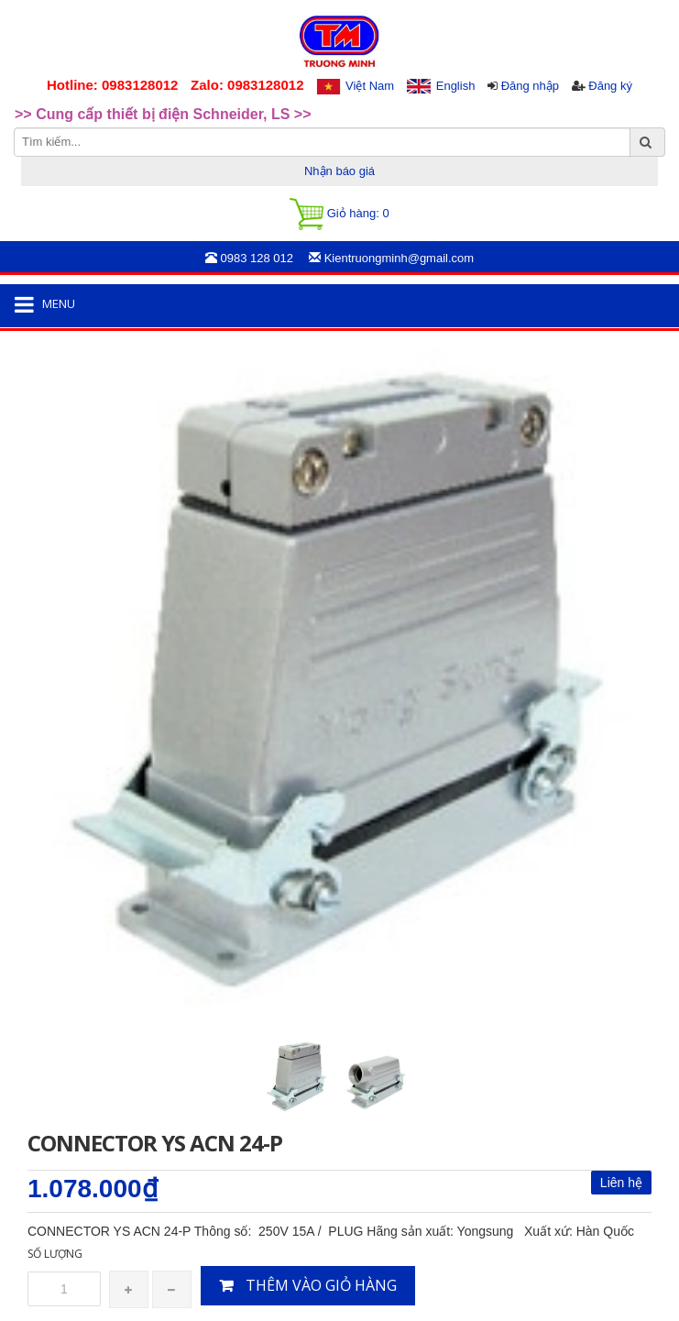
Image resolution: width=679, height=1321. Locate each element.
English (456, 86)
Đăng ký (610, 86)
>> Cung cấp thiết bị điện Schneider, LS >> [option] (163, 114)
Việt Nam (369, 86)
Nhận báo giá (339, 171)
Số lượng (54, 1253)
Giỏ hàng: (339, 214)
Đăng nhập (530, 86)
